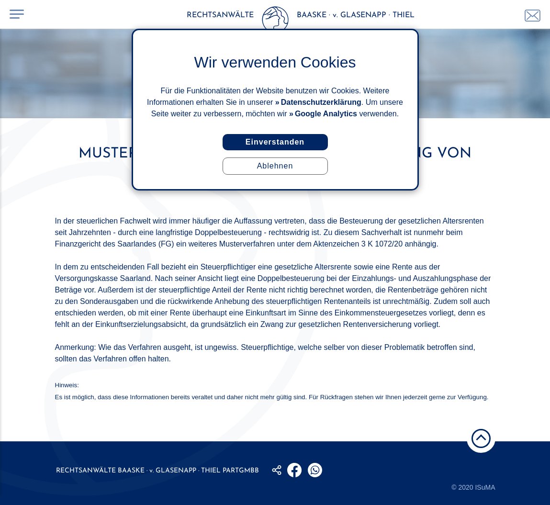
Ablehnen (275, 166)
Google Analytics (326, 114)
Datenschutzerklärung (321, 102)
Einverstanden (275, 142)
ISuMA (485, 487)
